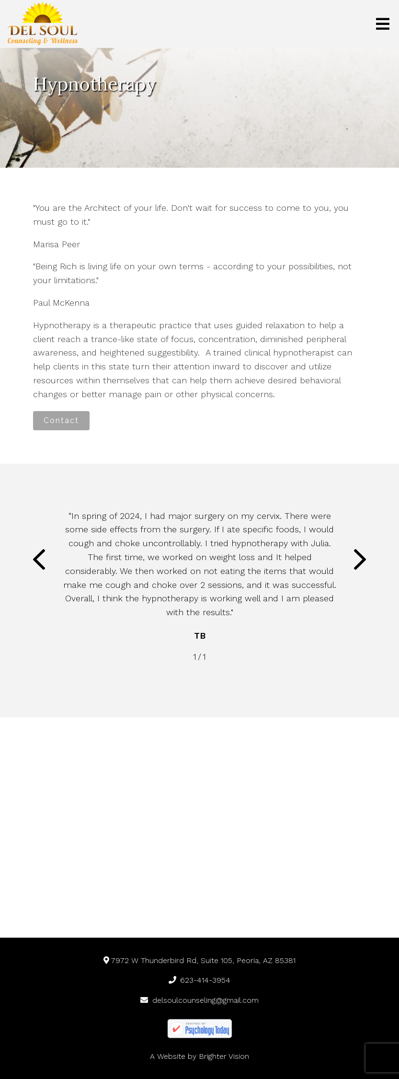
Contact (61, 420)
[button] (39, 561)
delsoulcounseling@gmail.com (199, 1000)
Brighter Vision (224, 1056)
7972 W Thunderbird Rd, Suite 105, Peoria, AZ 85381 (199, 960)
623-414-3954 (200, 980)
